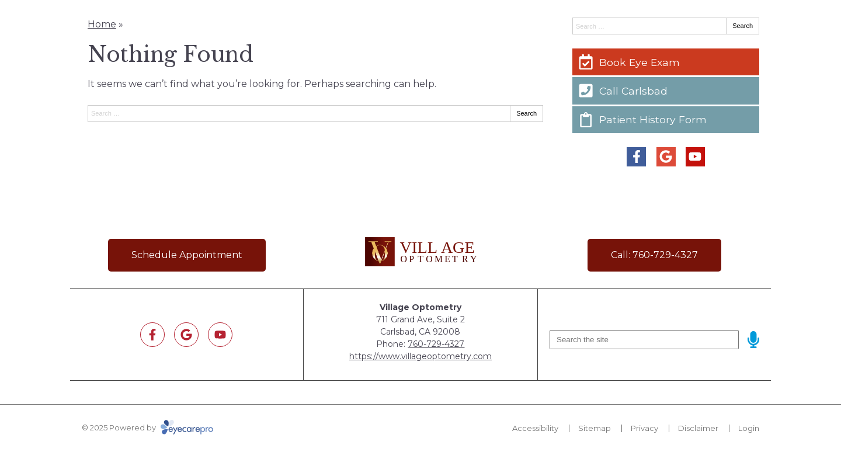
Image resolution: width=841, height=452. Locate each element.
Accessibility (535, 428)
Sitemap (594, 428)
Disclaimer (698, 428)
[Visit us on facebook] (636, 156)
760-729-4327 (436, 344)
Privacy (644, 428)
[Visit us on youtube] (695, 156)
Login (748, 428)
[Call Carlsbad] (665, 90)
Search (526, 113)
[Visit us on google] (666, 156)
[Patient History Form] (665, 119)
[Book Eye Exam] (665, 61)
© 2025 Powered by (147, 427)
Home (102, 24)
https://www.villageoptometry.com (420, 356)
